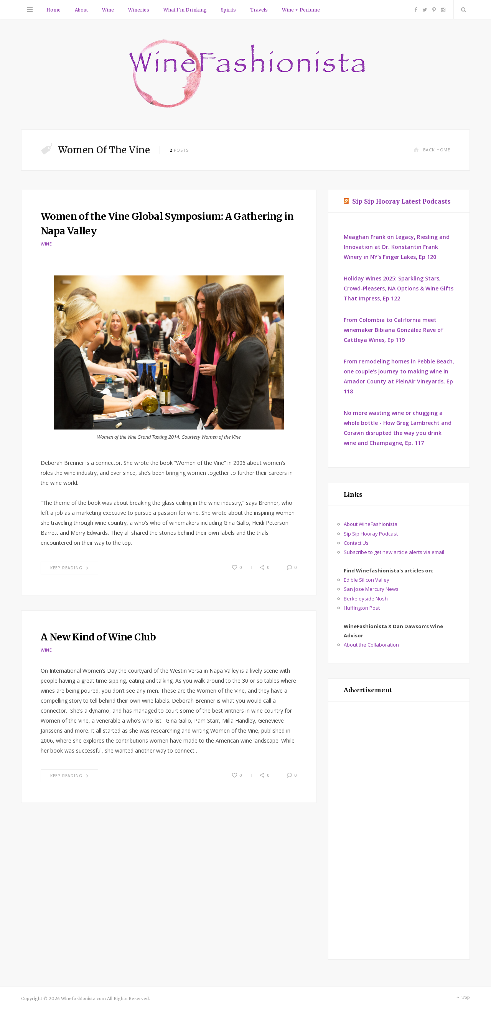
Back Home (432, 150)
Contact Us (356, 542)
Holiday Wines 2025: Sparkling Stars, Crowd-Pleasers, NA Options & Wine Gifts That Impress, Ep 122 (398, 288)
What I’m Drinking (185, 10)
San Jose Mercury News (371, 588)
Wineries (138, 10)
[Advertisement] (399, 830)
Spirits (228, 10)
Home (53, 10)
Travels (259, 10)
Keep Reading (69, 568)
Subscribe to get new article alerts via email (394, 552)
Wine (108, 10)
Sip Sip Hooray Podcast (371, 533)
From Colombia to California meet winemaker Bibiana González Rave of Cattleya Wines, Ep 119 (393, 329)
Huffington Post (362, 607)
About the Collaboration (371, 644)
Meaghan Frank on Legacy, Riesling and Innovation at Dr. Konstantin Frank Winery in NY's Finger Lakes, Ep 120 (397, 246)
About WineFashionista (370, 524)
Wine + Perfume (301, 10)
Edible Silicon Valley (366, 579)
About (81, 10)
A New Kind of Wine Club (98, 637)
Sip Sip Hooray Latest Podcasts (401, 201)
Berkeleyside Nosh (366, 598)
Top (462, 997)
